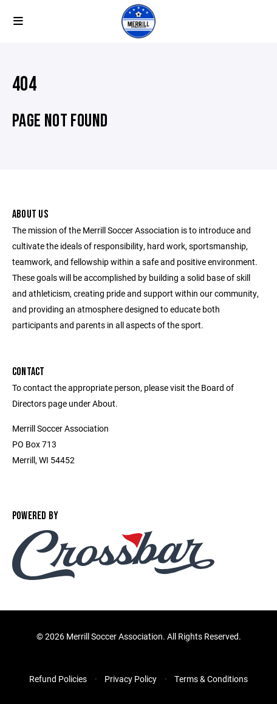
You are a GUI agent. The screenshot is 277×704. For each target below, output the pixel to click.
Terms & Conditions (211, 679)
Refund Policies (58, 679)
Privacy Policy (130, 679)
